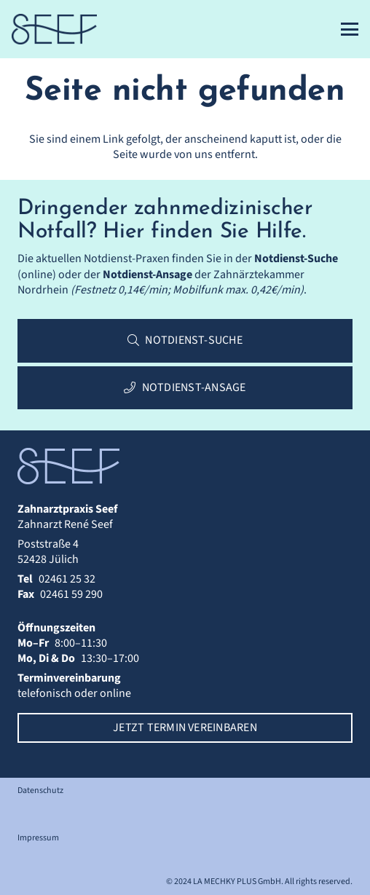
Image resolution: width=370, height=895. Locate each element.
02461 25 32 (67, 579)
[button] (349, 29)
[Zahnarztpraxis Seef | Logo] (54, 29)
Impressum (38, 838)
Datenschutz (40, 790)
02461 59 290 (71, 594)
